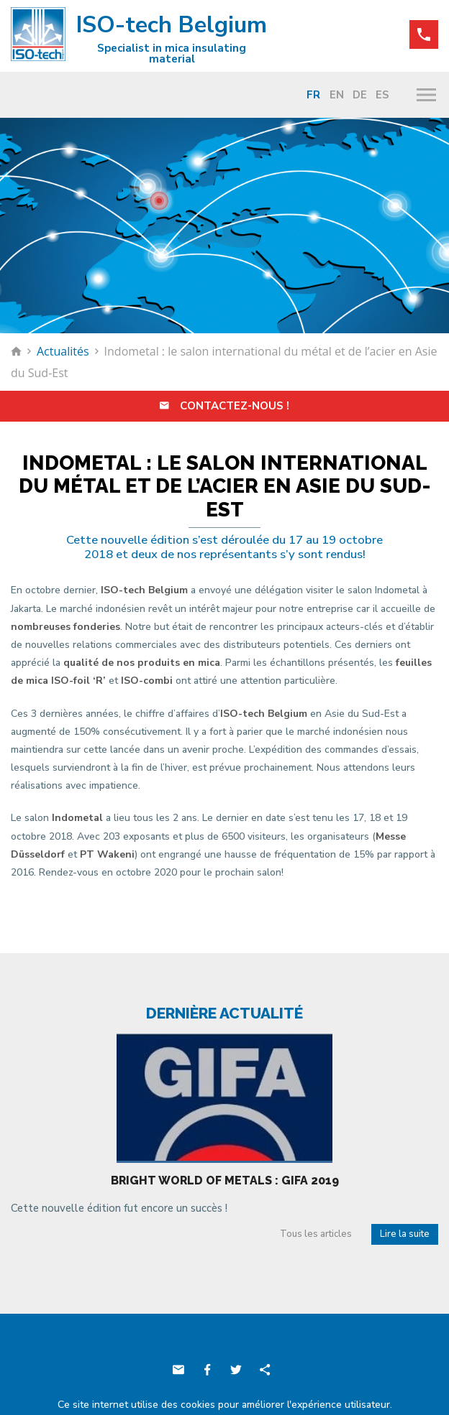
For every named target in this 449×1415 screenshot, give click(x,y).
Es (382, 95)
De (360, 95)
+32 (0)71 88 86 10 (423, 34)
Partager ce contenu (265, 1370)
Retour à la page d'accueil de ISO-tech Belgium (16, 351)
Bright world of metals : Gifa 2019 (225, 1180)
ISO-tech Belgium (139, 36)
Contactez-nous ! (224, 406)
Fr (313, 95)
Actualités (63, 351)
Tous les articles (316, 1234)
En (337, 95)
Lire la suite (405, 1234)
